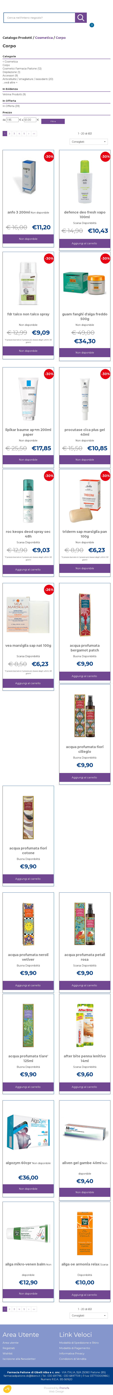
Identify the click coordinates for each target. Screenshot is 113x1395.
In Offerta (11, 106)
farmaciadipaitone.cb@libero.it (22, 1375)
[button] (89, 142)
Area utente (11, 1342)
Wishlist (7, 1353)
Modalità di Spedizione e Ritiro (79, 1342)
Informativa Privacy (71, 1353)
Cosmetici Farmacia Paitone (22, 68)
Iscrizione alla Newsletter (19, 1359)
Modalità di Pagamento (74, 1348)
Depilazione (11, 72)
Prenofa (64, 1388)
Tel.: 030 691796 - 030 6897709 (61, 1375)
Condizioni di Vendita (72, 1359)
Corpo (6, 65)
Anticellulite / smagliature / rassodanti (28, 79)
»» (34, 133)
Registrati (9, 1348)
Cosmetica (44, 38)
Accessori (10, 75)
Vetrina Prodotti (14, 94)
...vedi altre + (10, 82)
